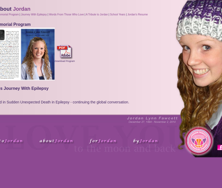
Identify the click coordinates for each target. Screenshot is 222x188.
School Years (117, 14)
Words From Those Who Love (66, 14)
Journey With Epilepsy (34, 14)
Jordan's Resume (137, 14)
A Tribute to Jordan (97, 14)
